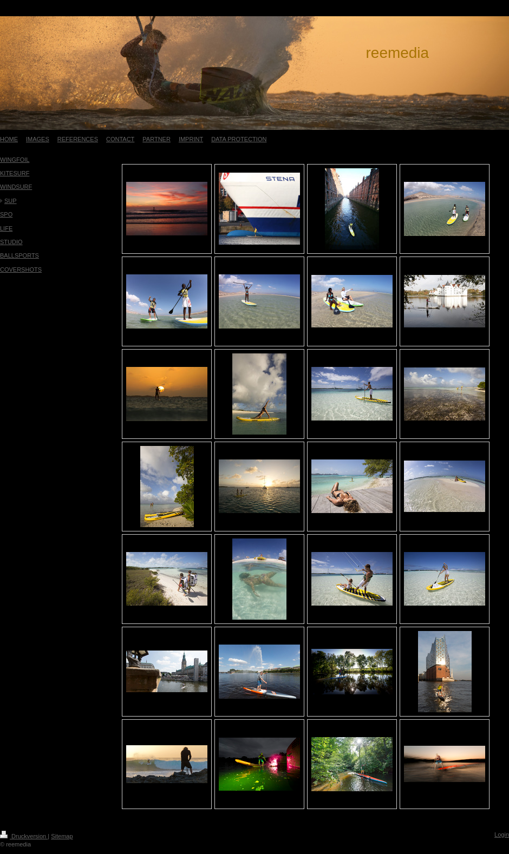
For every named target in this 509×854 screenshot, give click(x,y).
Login (501, 834)
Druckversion (24, 836)
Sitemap (62, 836)
